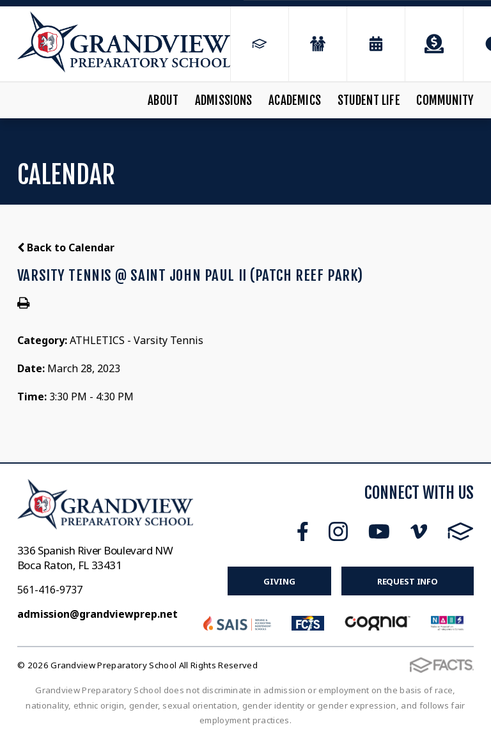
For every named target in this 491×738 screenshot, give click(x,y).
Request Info (407, 581)
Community (445, 100)
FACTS (461, 531)
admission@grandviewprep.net (97, 614)
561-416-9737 (49, 590)
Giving (279, 581)
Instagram (338, 531)
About (163, 100)
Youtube (379, 531)
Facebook (303, 531)
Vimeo (418, 531)
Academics (295, 100)
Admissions (224, 100)
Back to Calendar (65, 247)
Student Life (369, 100)
